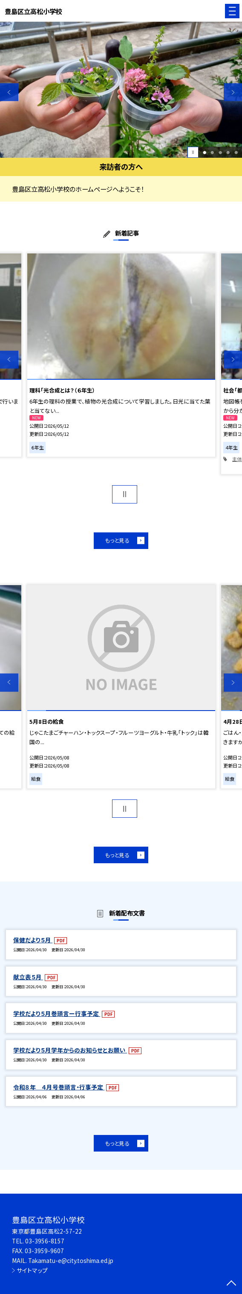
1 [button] (204, 152)
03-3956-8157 (44, 1241)
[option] (121, 90)
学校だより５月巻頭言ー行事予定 (56, 1013)
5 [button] (236, 152)
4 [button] (228, 152)
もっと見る (117, 540)
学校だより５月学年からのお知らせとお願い (70, 1050)
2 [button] (212, 152)
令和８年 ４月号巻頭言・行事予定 (58, 1087)
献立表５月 (28, 977)
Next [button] (233, 92)
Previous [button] (9, 92)
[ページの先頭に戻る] (231, 1284)
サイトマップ (32, 1270)
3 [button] (220, 152)
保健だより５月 (32, 940)
